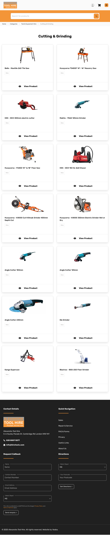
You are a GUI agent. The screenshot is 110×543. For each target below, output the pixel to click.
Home (4, 24)
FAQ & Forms (63, 431)
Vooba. (55, 529)
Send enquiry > (11, 513)
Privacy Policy (38, 506)
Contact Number (10, 474)
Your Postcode (65, 474)
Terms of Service (8, 507)
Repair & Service (65, 426)
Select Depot (9, 495)
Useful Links (63, 443)
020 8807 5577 (11, 440)
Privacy (61, 437)
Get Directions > (66, 487)
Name (7, 464)
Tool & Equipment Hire (28, 24)
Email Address (9, 485)
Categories (13, 24)
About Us (62, 448)
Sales (60, 420)
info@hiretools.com (13, 445)
